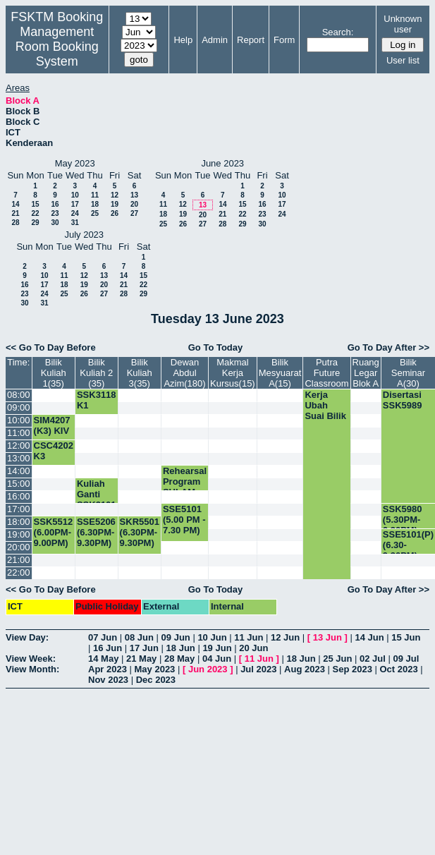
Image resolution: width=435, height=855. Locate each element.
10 (75, 195)
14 (15, 204)
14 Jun (369, 637)
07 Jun (102, 637)
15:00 (18, 483)
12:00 (18, 445)
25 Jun (337, 658)
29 (35, 222)
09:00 (18, 407)
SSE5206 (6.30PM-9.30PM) (96, 532)
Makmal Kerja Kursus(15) (232, 373)
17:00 (18, 509)
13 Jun (327, 637)
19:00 (18, 534)
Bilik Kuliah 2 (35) (96, 373)
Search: (338, 32)
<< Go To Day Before (51, 347)
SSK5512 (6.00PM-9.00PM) (53, 532)
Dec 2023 (156, 679)
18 (95, 204)
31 (75, 222)
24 (75, 213)
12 (114, 195)
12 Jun (285, 637)
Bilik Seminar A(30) (408, 373)
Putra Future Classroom (326, 373)
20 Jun (253, 648)
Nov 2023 (108, 679)
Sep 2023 (352, 669)
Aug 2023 (304, 669)
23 (55, 213)
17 (75, 204)
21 (15, 213)
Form (284, 40)
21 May (141, 658)
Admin (215, 40)
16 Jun (107, 648)
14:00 (18, 471)
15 (35, 204)
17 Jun (144, 648)
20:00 (18, 547)
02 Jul (373, 658)
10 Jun (211, 637)
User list (402, 60)
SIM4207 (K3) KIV (52, 425)
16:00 (18, 496)
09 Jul (406, 658)
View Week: (31, 658)
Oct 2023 (398, 669)
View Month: (32, 669)
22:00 (18, 572)
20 (134, 204)
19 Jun (216, 648)
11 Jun (248, 637)
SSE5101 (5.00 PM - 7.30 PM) (184, 519)
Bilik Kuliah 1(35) (53, 373)
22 (35, 213)
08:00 (18, 394)
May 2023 (155, 669)
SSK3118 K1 (96, 400)
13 (134, 195)
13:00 (18, 458)
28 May (179, 658)
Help (182, 40)
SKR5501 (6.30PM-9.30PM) (139, 532)
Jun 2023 (208, 669)
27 (134, 213)
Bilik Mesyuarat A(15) (280, 373)
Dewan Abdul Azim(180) (184, 373)
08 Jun (139, 637)
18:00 (18, 521)
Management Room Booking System (57, 46)
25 (95, 213)
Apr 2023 (107, 669)
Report (250, 40)
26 (114, 213)
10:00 (18, 420)
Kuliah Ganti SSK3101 (96, 494)
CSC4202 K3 (53, 450)
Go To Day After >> (388, 347)
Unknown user (403, 24)
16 (55, 204)
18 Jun (180, 648)
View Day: (27, 637)
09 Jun (175, 637)
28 (15, 222)
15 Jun (405, 637)
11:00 (18, 433)
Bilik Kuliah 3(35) (139, 373)
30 (55, 222)
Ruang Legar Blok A (366, 373)
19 (114, 204)
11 (95, 195)
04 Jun (216, 658)
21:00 (18, 559)
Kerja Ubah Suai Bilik (325, 405)
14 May (103, 658)
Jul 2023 (258, 669)
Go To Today (215, 347)
